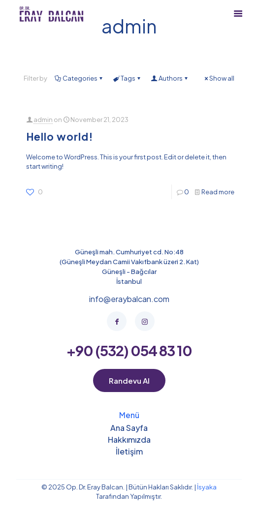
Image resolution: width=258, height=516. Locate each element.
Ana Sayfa (129, 428)
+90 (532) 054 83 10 (129, 350)
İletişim (129, 452)
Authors (170, 78)
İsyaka (206, 487)
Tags (127, 78)
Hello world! (59, 136)
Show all (218, 78)
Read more (217, 192)
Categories (79, 78)
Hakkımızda (129, 440)
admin (43, 119)
